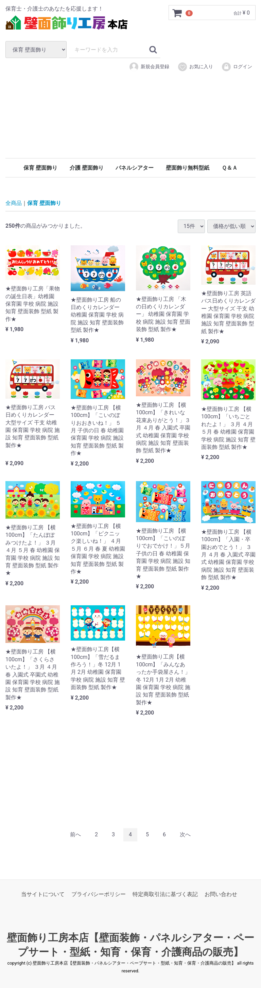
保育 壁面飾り (40, 168)
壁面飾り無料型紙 (187, 168)
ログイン (236, 67)
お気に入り (195, 67)
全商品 (13, 203)
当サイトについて (43, 894)
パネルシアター (135, 168)
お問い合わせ (221, 894)
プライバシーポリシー (98, 894)
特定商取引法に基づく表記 (165, 894)
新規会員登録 (149, 67)
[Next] (185, 834)
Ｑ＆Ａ (230, 168)
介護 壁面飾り (87, 168)
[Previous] (75, 834)
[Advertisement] (130, 124)
